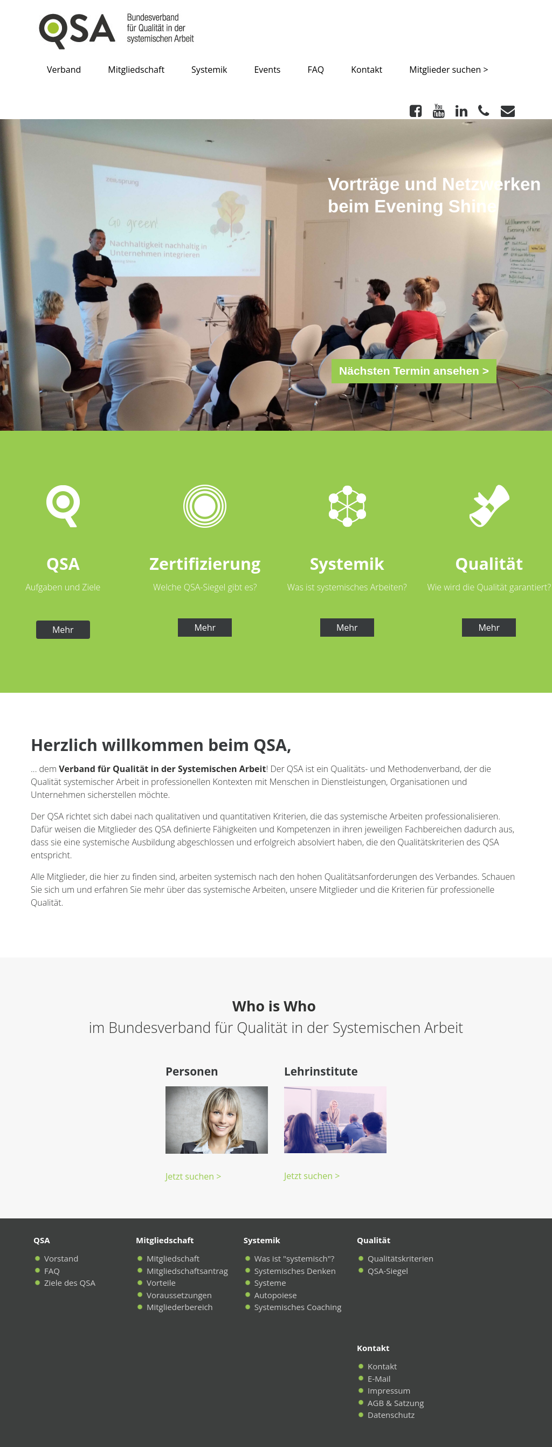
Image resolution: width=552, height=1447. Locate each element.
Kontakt (366, 69)
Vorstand (61, 1258)
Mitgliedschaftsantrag (187, 1270)
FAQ (315, 69)
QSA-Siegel (388, 1270)
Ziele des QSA (69, 1282)
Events (267, 69)
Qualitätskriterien (400, 1258)
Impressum (389, 1390)
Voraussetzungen (179, 1295)
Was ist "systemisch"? (294, 1258)
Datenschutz (391, 1414)
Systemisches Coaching (298, 1306)
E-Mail (379, 1378)
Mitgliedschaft (136, 69)
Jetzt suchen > (193, 1176)
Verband (64, 69)
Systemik (209, 69)
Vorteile (161, 1282)
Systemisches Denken (295, 1270)
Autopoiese (275, 1295)
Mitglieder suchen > (448, 69)
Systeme (270, 1282)
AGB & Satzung (396, 1402)
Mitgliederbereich (180, 1306)
